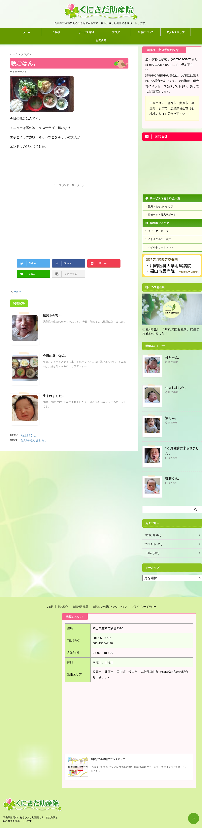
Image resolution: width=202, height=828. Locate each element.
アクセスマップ (175, 32)
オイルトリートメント (161, 247)
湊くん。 (171, 418)
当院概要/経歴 (80, 606)
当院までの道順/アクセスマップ (110, 606)
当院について (145, 32)
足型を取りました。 (34, 440)
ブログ (116, 32)
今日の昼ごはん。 (55, 355)
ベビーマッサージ (158, 231)
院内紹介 (63, 606)
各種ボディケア (159, 223)
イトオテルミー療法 (159, 239)
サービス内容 (86, 32)
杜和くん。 (173, 478)
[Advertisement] (69, 216)
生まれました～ (54, 396)
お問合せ (101, 40)
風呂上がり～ (52, 315)
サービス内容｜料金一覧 (165, 198)
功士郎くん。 (30, 435)
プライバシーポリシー (144, 606)
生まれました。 (176, 387)
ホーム (26, 32)
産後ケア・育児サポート (162, 214)
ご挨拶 (56, 32)
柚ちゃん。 (173, 357)
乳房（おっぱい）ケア (161, 206)
